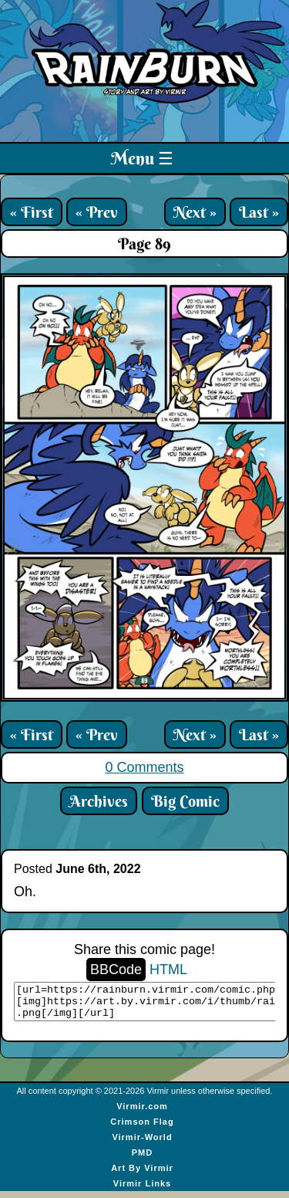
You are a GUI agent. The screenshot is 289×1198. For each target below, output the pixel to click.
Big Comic (185, 801)
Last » (259, 212)
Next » (195, 212)
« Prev (97, 212)
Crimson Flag (141, 1128)
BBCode (116, 969)
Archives (98, 801)
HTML (168, 969)
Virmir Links (142, 1190)
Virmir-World (142, 1144)
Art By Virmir (142, 1174)
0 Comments (144, 767)
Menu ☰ (142, 158)
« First (31, 212)
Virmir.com (142, 1113)
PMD (142, 1159)
